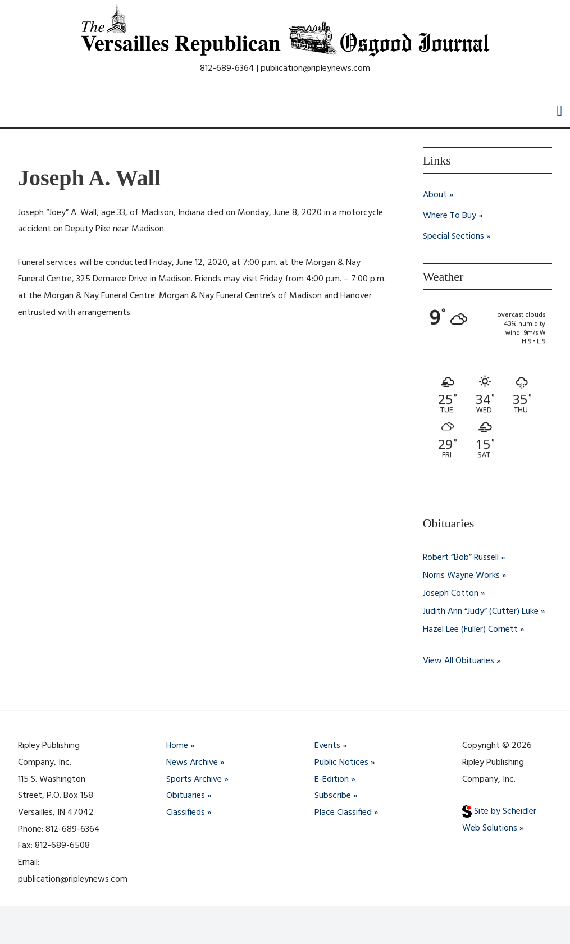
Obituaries (185, 794)
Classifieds (185, 811)
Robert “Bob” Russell (461, 556)
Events (327, 744)
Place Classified (343, 811)
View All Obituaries (458, 660)
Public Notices (341, 761)
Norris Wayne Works (461, 574)
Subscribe (332, 794)
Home (177, 744)
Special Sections (453, 235)
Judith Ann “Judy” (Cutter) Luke (481, 610)
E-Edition (331, 777)
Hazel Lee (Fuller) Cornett (470, 628)
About (435, 195)
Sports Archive (194, 777)
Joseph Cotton (450, 592)
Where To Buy (449, 215)
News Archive (192, 761)
